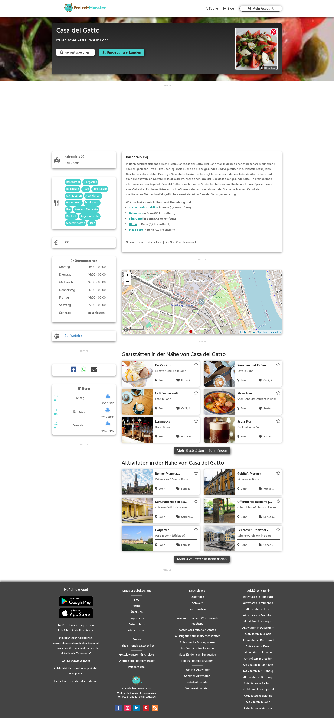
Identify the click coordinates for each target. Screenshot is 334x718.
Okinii (133, 224)
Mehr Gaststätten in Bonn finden (202, 451)
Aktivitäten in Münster (258, 708)
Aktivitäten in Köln (258, 609)
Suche (213, 9)
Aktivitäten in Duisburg (258, 677)
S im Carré (136, 218)
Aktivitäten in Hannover (258, 665)
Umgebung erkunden (124, 52)
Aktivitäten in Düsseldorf (258, 627)
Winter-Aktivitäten (197, 688)
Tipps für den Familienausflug (197, 654)
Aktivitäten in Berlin (258, 590)
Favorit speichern (75, 52)
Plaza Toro (136, 229)
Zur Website (73, 336)
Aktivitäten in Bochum (258, 683)
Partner (136, 606)
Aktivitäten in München (258, 603)
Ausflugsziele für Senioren (197, 648)
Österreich (197, 597)
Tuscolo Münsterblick (143, 207)
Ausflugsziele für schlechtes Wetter (197, 636)
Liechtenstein (197, 609)
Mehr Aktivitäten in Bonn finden (202, 559)
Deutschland (197, 590)
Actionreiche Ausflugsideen (197, 642)
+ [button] (127, 275)
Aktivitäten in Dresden (258, 658)
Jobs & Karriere (136, 630)
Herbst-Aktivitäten (197, 682)
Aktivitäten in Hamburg (258, 597)
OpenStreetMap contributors (266, 332)
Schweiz (197, 603)
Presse (136, 639)
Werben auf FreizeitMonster (137, 661)
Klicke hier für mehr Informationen (76, 681)
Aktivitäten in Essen (258, 646)
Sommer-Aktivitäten (197, 676)
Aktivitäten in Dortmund (258, 640)
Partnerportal (136, 667)
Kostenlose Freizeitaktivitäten (197, 630)
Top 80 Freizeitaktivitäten (197, 661)
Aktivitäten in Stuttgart (258, 621)
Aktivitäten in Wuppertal (258, 689)
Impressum (137, 618)
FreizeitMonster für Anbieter (137, 654)
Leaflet (243, 332)
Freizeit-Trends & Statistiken (137, 645)
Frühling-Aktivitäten (197, 669)
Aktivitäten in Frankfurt (258, 615)
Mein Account (263, 9)
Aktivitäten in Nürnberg (258, 671)
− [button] (127, 282)
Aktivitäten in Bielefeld (258, 695)
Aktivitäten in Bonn (258, 702)
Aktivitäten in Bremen (258, 652)
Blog (230, 8)
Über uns (137, 612)
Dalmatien (136, 213)
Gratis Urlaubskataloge (136, 590)
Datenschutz (137, 624)
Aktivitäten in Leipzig (258, 634)
